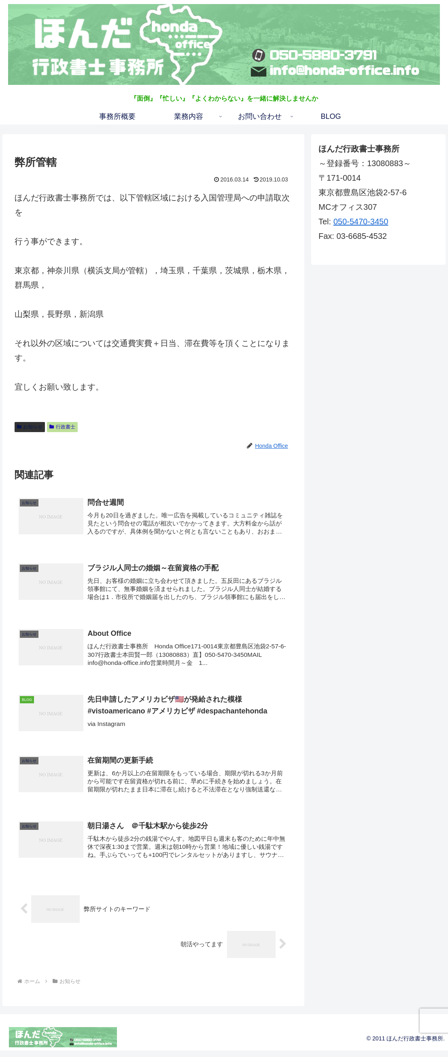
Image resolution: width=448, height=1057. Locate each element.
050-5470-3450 (361, 221)
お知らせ (30, 427)
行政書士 (62, 427)
